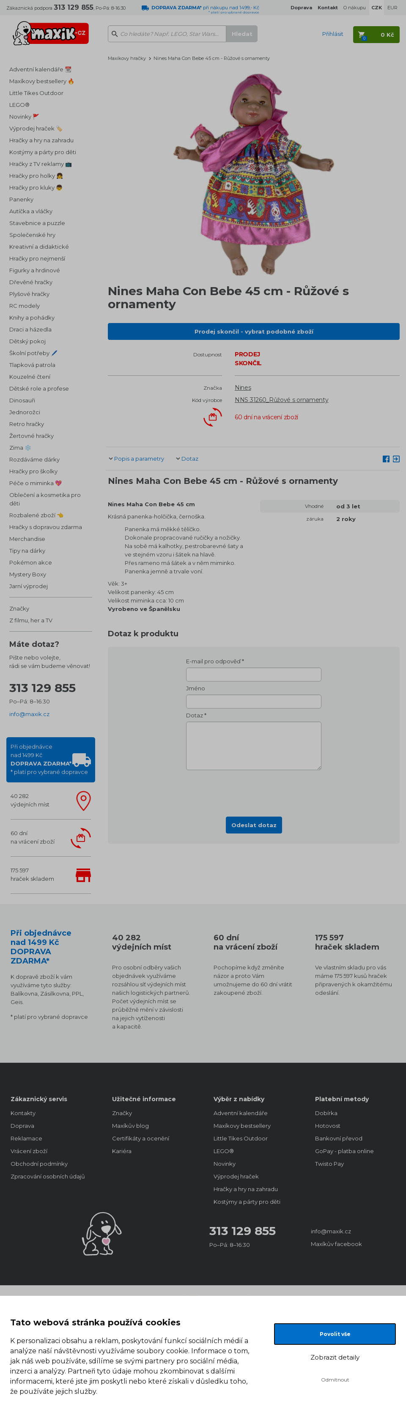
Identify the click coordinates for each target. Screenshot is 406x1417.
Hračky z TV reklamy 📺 (40, 163)
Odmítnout (335, 1379)
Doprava (22, 1125)
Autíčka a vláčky (30, 211)
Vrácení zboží (29, 1151)
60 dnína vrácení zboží (33, 837)
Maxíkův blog (130, 1125)
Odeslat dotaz (254, 825)
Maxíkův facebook (336, 1244)
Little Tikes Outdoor (36, 93)
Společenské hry (32, 234)
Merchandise (27, 538)
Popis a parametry (139, 458)
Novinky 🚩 (24, 116)
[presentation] (253, 790)
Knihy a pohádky (32, 317)
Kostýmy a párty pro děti (42, 152)
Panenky (21, 199)
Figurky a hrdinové (34, 270)
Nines (243, 387)
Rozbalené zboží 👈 (36, 515)
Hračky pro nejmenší (37, 258)
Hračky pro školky (33, 471)
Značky (19, 608)
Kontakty (23, 1113)
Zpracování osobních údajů (48, 1176)
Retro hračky (26, 424)
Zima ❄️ (20, 447)
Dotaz (189, 458)
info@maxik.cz (29, 714)
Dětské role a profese (39, 388)
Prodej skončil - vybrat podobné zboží (254, 331)
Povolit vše (335, 1334)
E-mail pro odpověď (213, 661)
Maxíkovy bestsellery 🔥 (41, 81)
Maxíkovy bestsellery (242, 1125)
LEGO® (19, 104)
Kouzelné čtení (29, 376)
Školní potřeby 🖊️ (33, 353)
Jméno (195, 688)
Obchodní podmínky (39, 1163)
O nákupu (354, 8)
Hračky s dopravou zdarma (45, 527)
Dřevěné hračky (30, 282)
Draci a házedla (30, 329)
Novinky (225, 1163)
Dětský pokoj (27, 341)
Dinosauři (22, 400)
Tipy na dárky (27, 550)
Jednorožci (24, 412)
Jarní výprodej (28, 586)
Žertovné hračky (31, 435)
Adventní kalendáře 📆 (40, 69)
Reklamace (26, 1138)
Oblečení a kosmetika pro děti (45, 499)
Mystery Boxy (27, 574)
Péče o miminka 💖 (35, 483)
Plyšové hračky (29, 293)
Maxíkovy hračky (127, 58)
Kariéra (122, 1151)
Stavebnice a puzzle (37, 223)
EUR (392, 8)
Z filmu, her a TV (30, 620)
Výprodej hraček (236, 1176)
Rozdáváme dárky (34, 459)
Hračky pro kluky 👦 (36, 187)
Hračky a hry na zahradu (41, 140)
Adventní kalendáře (241, 1113)
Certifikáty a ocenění (140, 1138)
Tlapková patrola (32, 364)
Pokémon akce (30, 562)
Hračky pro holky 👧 (36, 175)
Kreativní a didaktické (39, 246)
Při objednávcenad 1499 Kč (49, 759)
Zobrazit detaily (334, 1357)
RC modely (24, 305)
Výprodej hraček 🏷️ (36, 128)
